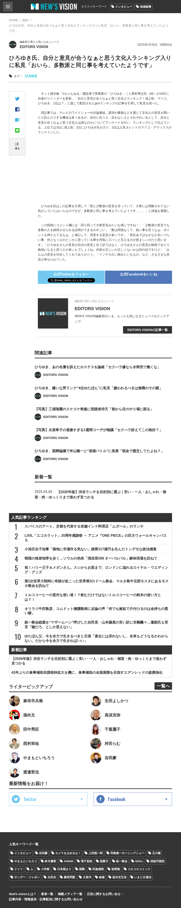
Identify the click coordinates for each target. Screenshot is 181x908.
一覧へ (163, 686)
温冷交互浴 (119, 877)
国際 (82, 869)
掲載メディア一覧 (70, 894)
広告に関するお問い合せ (104, 894)
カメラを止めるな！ (68, 853)
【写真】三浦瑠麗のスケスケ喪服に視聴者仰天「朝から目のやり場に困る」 (94, 417)
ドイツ (18, 869)
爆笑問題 (69, 877)
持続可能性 (157, 861)
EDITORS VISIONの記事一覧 (147, 330)
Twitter (30, 799)
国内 (25, 20)
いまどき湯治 (142, 877)
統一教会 (121, 861)
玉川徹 (156, 853)
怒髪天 (104, 861)
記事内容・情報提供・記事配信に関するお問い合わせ (46, 899)
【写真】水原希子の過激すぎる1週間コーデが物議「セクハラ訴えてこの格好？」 (99, 438)
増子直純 (86, 861)
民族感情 (98, 869)
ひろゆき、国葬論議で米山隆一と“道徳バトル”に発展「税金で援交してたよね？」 (99, 459)
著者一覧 (47, 894)
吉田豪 (43, 853)
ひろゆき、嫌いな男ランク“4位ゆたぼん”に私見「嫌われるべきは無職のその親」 (99, 396)
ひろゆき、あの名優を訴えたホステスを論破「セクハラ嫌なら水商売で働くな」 (98, 375)
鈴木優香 (50, 861)
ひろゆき (31, 75)
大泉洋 (87, 877)
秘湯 (102, 877)
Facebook (116, 799)
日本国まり (64, 869)
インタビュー (123, 6)
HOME (13, 20)
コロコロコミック (139, 869)
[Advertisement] (105, 170)
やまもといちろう (25, 861)
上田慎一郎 (95, 853)
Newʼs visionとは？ (22, 894)
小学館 (45, 869)
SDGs (139, 861)
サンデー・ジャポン (27, 877)
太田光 (51, 877)
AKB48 (68, 861)
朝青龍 (115, 869)
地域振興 (145, 6)
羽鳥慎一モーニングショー (127, 853)
